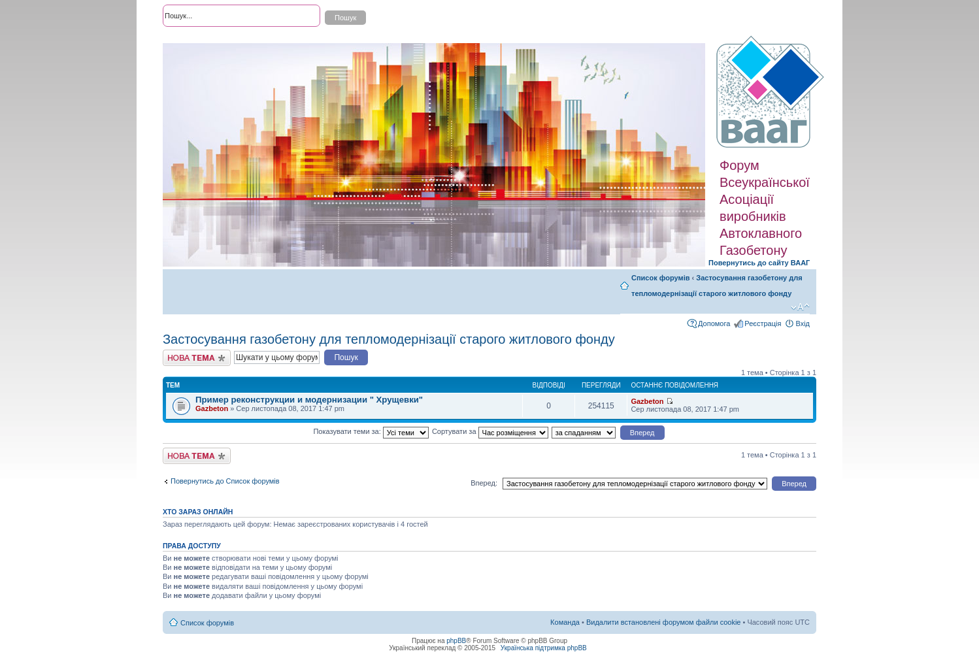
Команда (565, 622)
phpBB (456, 640)
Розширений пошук (195, 39)
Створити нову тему (197, 358)
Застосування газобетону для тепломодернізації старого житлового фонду (389, 339)
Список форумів (660, 278)
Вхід (802, 323)
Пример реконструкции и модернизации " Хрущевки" (309, 400)
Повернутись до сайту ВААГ (759, 263)
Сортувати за (490, 431)
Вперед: (484, 483)
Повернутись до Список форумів (225, 481)
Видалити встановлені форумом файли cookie (663, 622)
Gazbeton (211, 408)
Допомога (714, 323)
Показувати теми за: (370, 431)
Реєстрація (762, 323)
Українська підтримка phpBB (544, 648)
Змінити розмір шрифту (800, 307)
